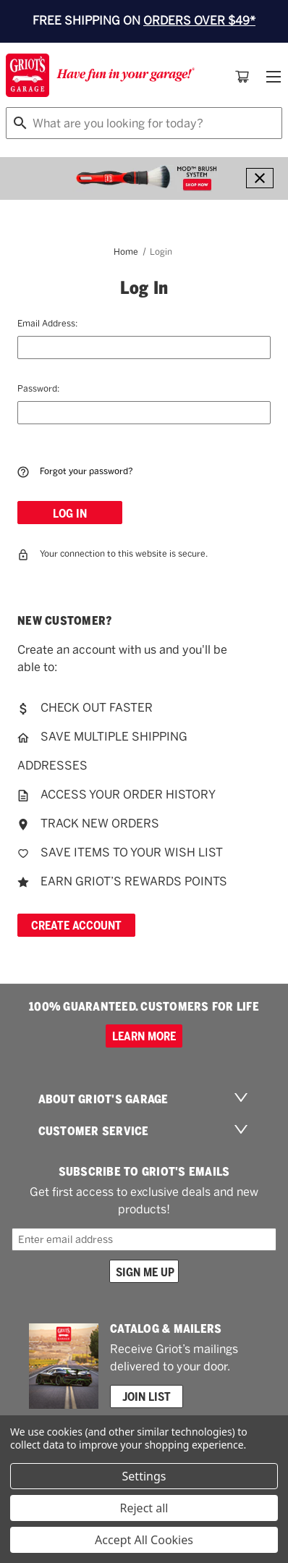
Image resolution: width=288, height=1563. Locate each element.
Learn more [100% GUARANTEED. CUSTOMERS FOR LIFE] (144, 1036)
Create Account (76, 925)
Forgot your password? (75, 471)
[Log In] (69, 512)
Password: (38, 388)
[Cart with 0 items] (242, 76)
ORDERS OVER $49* (199, 21)
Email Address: (47, 323)
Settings (144, 1476)
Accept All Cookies (144, 1540)
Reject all (144, 1508)
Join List (146, 1396)
